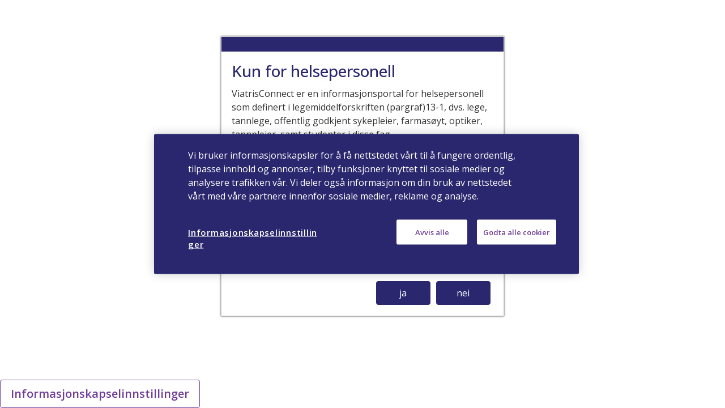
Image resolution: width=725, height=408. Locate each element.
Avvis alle (432, 232)
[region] (366, 204)
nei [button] (463, 293)
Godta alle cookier (516, 232)
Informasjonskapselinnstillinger (100, 393)
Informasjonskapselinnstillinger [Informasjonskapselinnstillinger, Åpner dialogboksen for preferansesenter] (252, 238)
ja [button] (403, 293)
